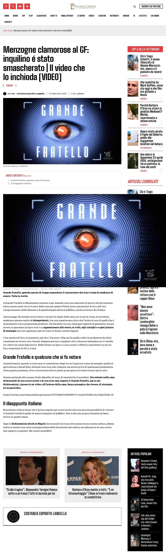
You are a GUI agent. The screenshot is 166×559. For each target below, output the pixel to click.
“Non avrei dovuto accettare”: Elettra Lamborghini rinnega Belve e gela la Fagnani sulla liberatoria (149, 320)
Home (5, 30)
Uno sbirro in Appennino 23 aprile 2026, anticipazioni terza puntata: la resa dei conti (151, 161)
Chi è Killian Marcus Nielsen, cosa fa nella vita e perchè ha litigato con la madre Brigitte (150, 262)
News (143, 99)
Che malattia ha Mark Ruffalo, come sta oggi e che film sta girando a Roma (151, 89)
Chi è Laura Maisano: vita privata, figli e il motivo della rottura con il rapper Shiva (149, 289)
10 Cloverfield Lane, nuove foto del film (149, 503)
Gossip (10, 30)
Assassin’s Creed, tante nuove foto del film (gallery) (149, 464)
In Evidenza (146, 148)
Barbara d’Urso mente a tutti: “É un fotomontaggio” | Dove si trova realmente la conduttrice (93, 493)
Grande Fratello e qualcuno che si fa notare (30, 180)
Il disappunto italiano (21, 183)
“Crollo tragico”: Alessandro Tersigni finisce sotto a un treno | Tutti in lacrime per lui (31, 491)
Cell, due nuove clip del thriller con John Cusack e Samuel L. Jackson (149, 522)
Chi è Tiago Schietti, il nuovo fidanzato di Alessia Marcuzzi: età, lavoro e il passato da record (150, 64)
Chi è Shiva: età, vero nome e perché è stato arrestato (149, 346)
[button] (135, 7)
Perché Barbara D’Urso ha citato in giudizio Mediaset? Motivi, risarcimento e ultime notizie (151, 113)
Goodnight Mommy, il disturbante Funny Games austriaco (149, 540)
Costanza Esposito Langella (30, 93)
